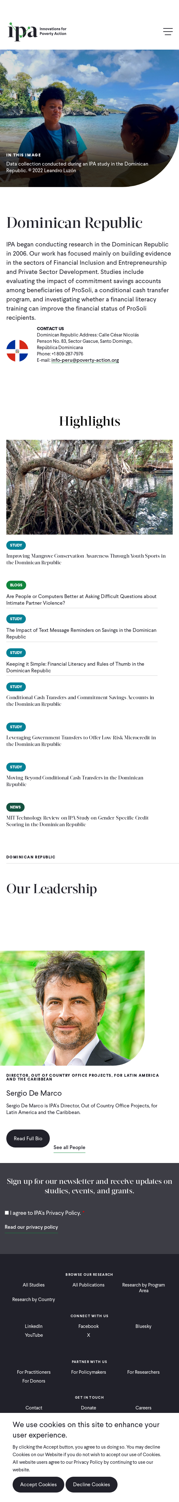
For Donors (33, 1381)
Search (154, 32)
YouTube (34, 1335)
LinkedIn (34, 1326)
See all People (69, 1148)
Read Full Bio (28, 1138)
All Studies (34, 1285)
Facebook (88, 1326)
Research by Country (33, 1299)
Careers (144, 1408)
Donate (88, 1408)
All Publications (88, 1285)
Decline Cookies (91, 1484)
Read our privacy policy (31, 1227)
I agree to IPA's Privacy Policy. (45, 1213)
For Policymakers (88, 1372)
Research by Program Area (143, 1287)
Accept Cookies (38, 1484)
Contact (34, 1408)
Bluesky (144, 1326)
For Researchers (143, 1372)
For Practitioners (34, 1372)
